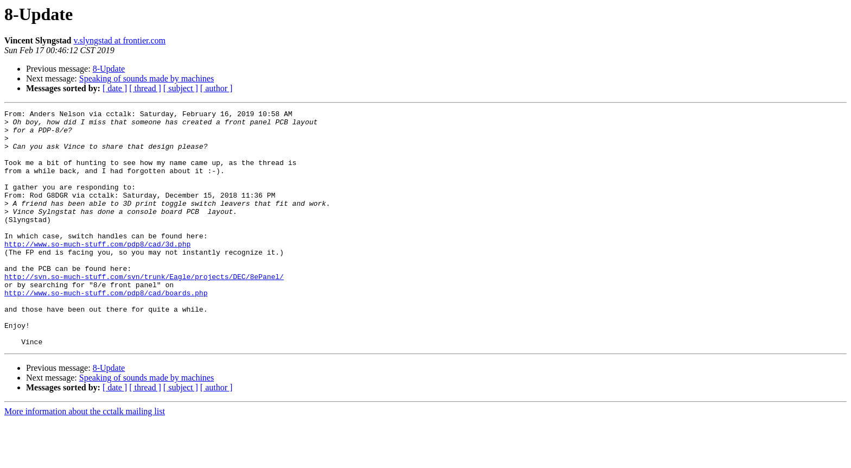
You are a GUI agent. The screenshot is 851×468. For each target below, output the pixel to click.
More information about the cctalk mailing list (84, 458)
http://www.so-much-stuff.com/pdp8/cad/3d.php (97, 271)
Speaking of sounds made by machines (146, 78)
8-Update (109, 68)
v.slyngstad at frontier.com (119, 40)
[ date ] (115, 88)
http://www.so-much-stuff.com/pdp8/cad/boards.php (105, 330)
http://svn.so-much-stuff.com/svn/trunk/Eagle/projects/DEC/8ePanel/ (144, 310)
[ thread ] (145, 88)
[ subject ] (180, 88)
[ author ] (216, 88)
